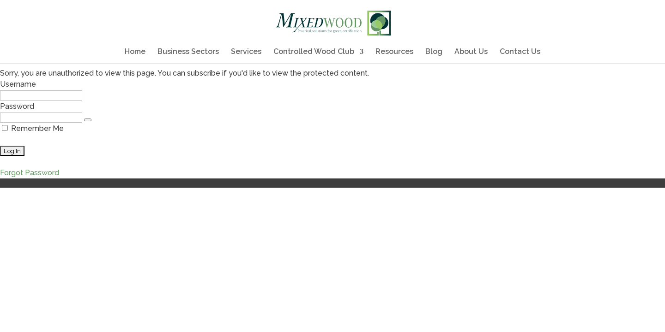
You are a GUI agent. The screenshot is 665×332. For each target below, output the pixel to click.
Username (18, 84)
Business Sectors (188, 52)
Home (135, 52)
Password (17, 106)
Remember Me (33, 128)
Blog (433, 52)
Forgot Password (29, 172)
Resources (394, 52)
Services (246, 52)
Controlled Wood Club (313, 52)
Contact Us (520, 52)
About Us (471, 52)
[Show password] (87, 120)
